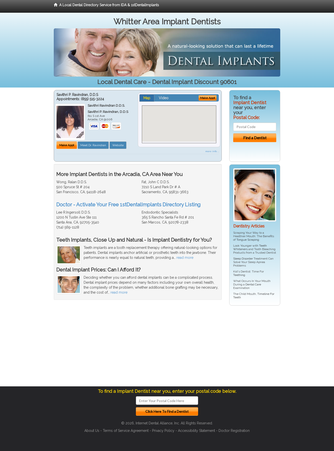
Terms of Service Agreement (126, 431)
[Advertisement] (254, 348)
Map (146, 98)
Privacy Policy (163, 431)
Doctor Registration (234, 431)
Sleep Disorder (243, 258)
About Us (91, 431)
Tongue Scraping (247, 239)
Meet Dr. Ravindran (93, 145)
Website (118, 145)
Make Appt (66, 145)
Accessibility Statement (196, 431)
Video (163, 98)
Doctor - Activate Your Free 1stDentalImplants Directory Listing (128, 205)
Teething (239, 275)
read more (184, 258)
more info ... (212, 151)
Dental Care (253, 284)
